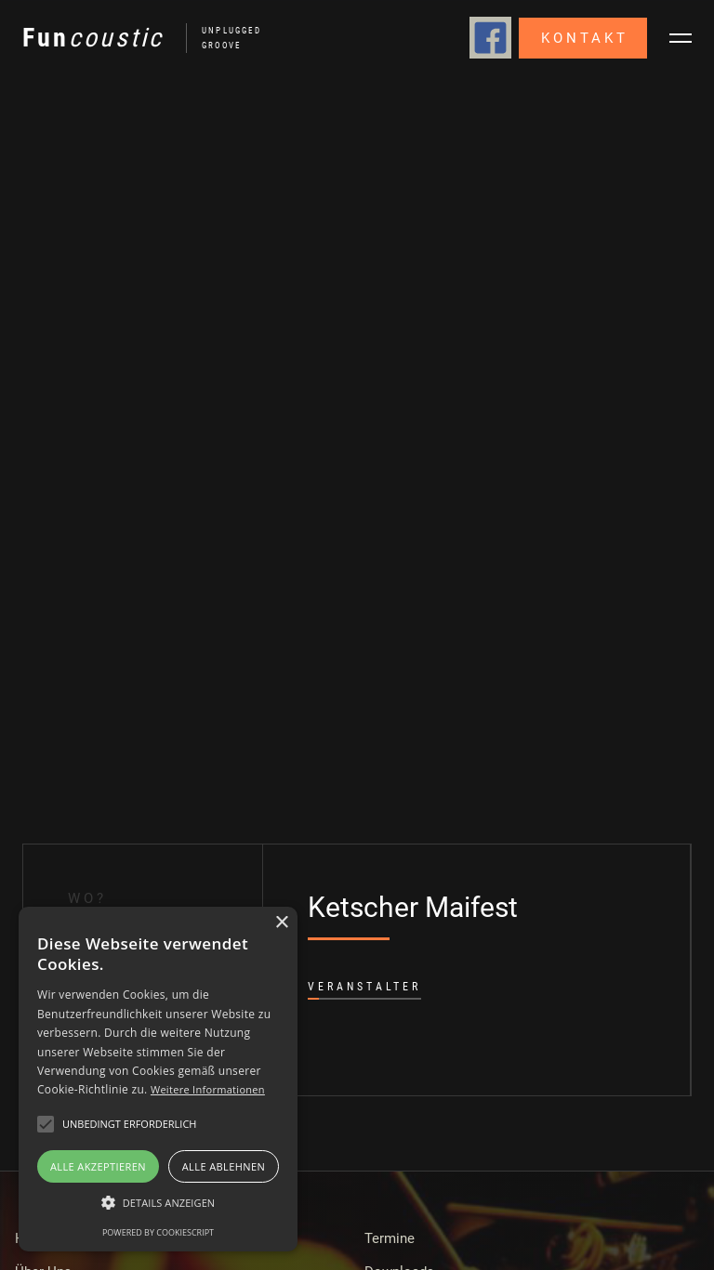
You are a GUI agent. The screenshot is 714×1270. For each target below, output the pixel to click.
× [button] (281, 923)
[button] (680, 38)
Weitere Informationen (208, 1089)
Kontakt (584, 38)
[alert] (158, 1079)
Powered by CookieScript (158, 1232)
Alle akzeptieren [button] (98, 1166)
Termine (389, 1238)
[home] (134, 38)
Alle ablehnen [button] (223, 1166)
